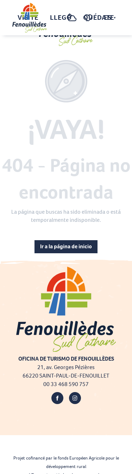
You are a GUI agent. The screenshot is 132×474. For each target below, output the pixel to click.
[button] (58, 18)
